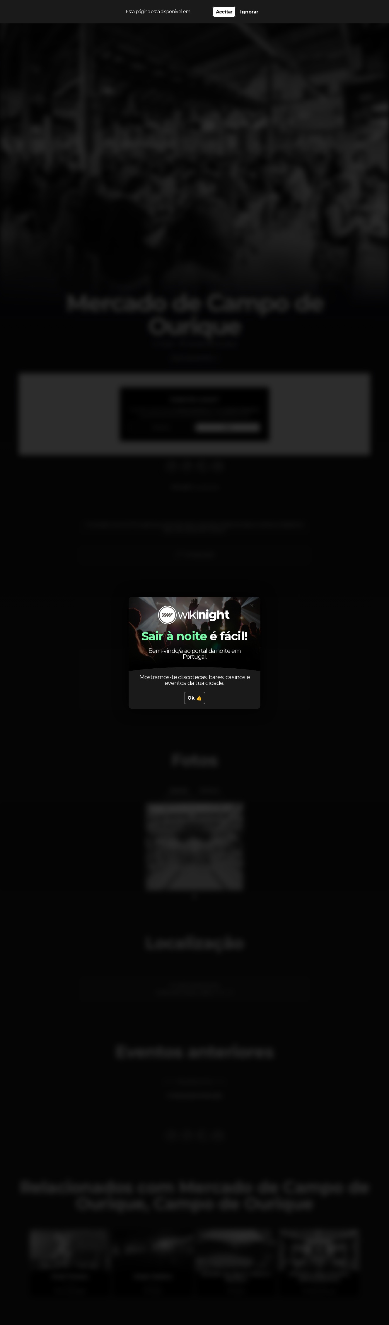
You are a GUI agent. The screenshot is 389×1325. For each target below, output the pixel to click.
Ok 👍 (194, 698)
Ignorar (249, 12)
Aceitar (224, 12)
